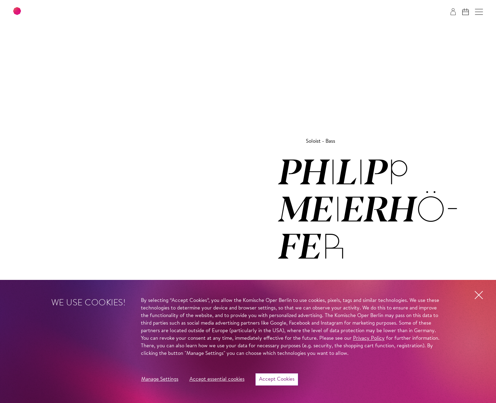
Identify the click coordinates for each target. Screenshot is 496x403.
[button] (479, 12)
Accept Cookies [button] (276, 379)
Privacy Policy (369, 338)
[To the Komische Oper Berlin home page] (55, 12)
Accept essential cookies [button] (217, 379)
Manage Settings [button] (159, 379)
